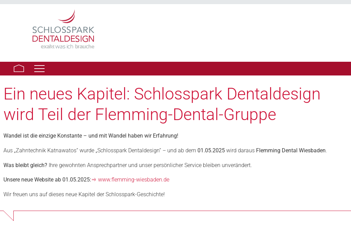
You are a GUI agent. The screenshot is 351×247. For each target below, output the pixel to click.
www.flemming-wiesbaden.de (133, 179)
